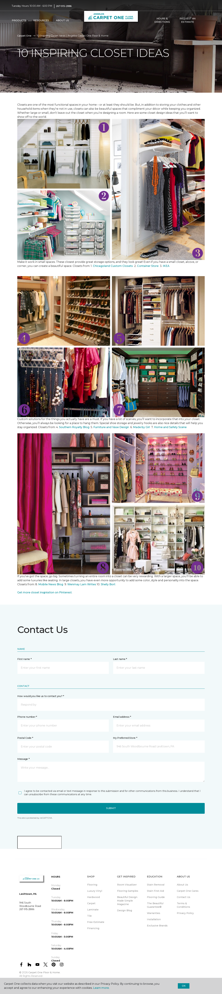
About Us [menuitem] (182, 884)
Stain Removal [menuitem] (155, 884)
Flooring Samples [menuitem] (127, 890)
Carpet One (24, 35)
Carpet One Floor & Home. (44, 972)
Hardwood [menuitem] (93, 897)
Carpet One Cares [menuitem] (187, 890)
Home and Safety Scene (170, 427)
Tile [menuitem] (89, 915)
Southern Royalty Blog (74, 427)
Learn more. (101, 987)
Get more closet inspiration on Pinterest (44, 592)
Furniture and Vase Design (111, 427)
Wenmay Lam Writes (81, 584)
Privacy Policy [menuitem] (185, 913)
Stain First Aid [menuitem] (155, 890)
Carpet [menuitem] (91, 903)
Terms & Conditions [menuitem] (183, 905)
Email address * (122, 717)
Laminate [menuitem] (93, 909)
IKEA (166, 266)
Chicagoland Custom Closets (113, 266)
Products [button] (19, 20)
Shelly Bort (108, 584)
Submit (111, 808)
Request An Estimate (188, 20)
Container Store (148, 266)
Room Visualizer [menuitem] (127, 884)
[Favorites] (207, 20)
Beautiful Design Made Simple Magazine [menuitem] (127, 901)
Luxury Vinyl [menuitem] (94, 890)
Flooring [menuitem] (92, 884)
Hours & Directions (162, 20)
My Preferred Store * (125, 738)
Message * (23, 759)
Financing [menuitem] (93, 928)
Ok (183, 985)
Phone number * (27, 717)
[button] (203, 20)
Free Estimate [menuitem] (95, 922)
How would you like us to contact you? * (40, 696)
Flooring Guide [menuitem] (156, 897)
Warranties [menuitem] (153, 913)
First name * (24, 659)
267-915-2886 (64, 6)
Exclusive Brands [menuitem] (157, 925)
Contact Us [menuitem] (183, 897)
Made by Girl (142, 427)
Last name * (120, 659)
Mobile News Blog (50, 584)
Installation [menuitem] (154, 919)
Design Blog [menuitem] (124, 910)
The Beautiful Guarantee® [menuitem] (155, 905)
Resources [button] (41, 20)
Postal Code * (25, 738)
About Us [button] (62, 20)
